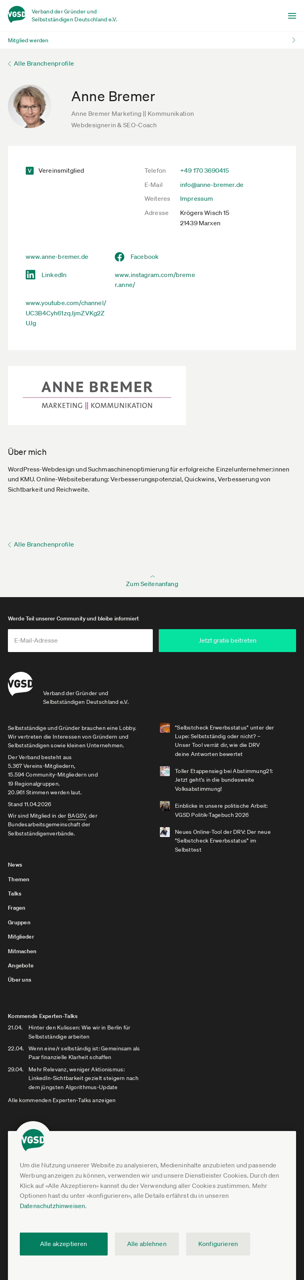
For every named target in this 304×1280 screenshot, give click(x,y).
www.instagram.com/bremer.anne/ (155, 280)
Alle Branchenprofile (44, 63)
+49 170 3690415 (204, 170)
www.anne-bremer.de (57, 256)
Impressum (196, 198)
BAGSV (77, 815)
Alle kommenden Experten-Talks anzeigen (62, 1099)
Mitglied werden (28, 40)
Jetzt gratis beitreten (233, 640)
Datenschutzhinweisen (52, 1206)
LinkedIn (54, 275)
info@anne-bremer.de (211, 185)
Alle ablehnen (147, 1244)
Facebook (145, 256)
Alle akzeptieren (63, 1244)
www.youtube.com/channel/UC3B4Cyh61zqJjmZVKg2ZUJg (66, 313)
